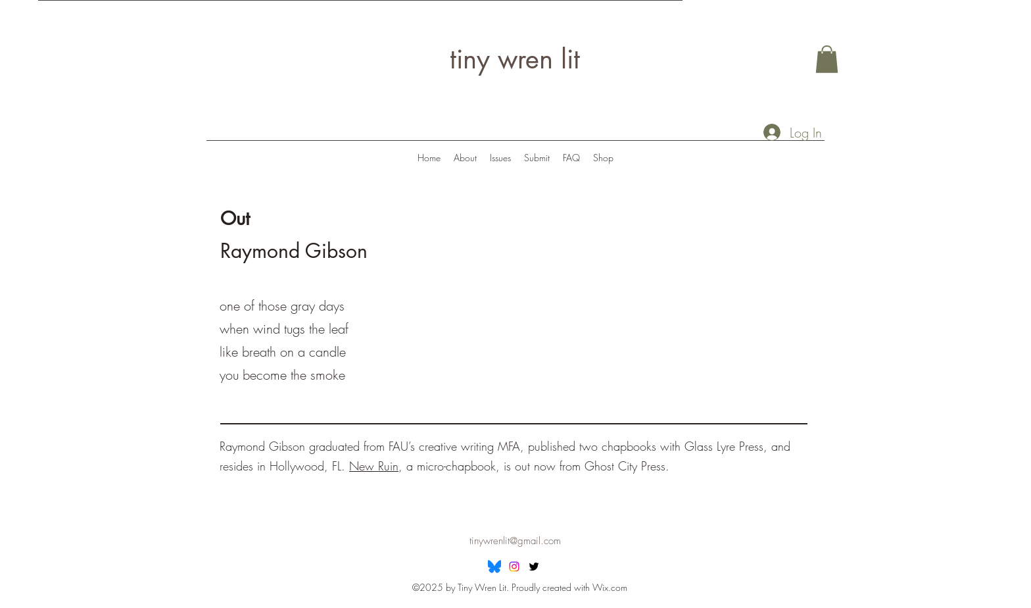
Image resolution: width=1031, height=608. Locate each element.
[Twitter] (533, 566)
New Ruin (373, 466)
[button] (826, 59)
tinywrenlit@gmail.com (515, 540)
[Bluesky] (494, 566)
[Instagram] (514, 566)
